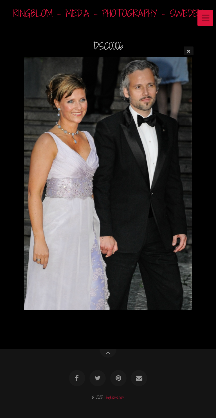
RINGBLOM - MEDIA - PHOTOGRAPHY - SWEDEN (108, 13)
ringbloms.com (114, 397)
